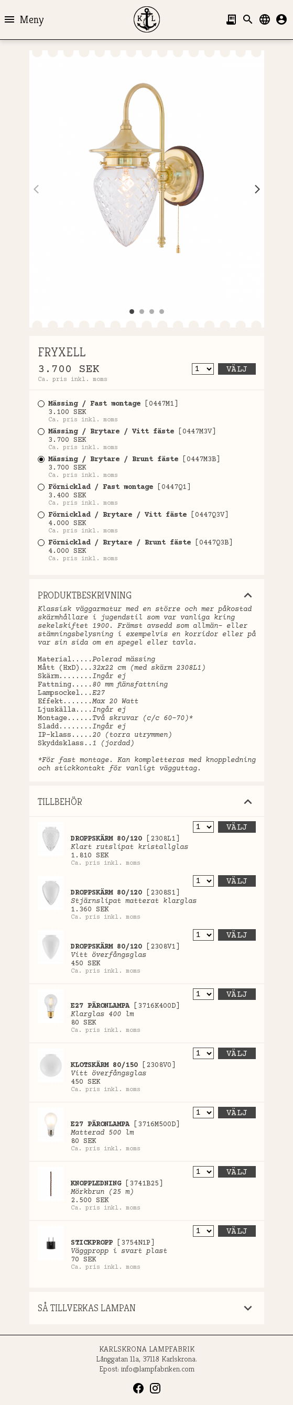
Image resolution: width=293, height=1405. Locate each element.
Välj (236, 369)
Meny (23, 19)
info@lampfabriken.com (157, 1369)
